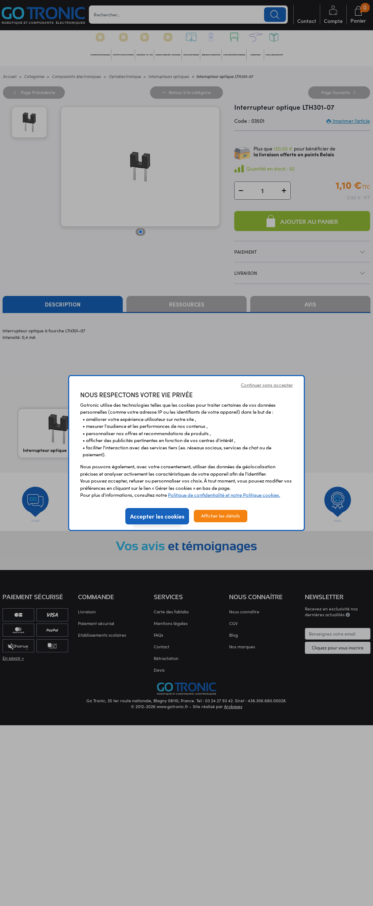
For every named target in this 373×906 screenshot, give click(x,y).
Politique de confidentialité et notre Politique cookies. (224, 495)
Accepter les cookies (157, 516)
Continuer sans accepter (267, 385)
